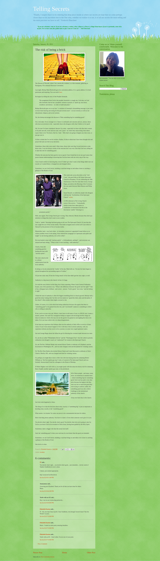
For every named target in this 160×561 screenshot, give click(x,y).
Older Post (91, 552)
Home (64, 552)
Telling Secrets (51, 8)
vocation (42, 452)
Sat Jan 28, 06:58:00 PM (47, 503)
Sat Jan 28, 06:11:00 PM (47, 477)
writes (71, 197)
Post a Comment (42, 544)
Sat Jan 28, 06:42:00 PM (47, 491)
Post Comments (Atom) (47, 557)
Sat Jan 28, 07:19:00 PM (47, 528)
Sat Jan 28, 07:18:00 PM (47, 516)
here (60, 92)
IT (40, 462)
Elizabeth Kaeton (45, 509)
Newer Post (37, 552)
